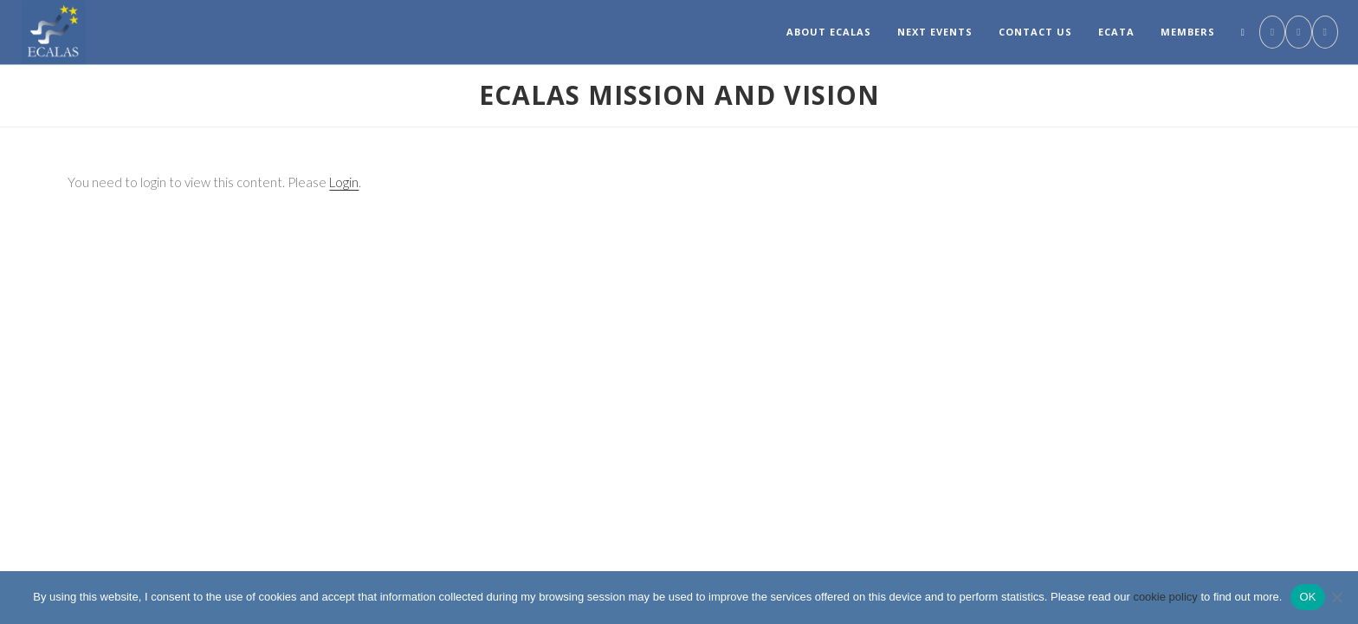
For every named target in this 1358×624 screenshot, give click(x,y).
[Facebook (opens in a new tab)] (1272, 32)
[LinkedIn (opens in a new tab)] (1298, 32)
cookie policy (1165, 596)
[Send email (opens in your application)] (1325, 32)
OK (1307, 596)
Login (344, 182)
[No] (1336, 597)
